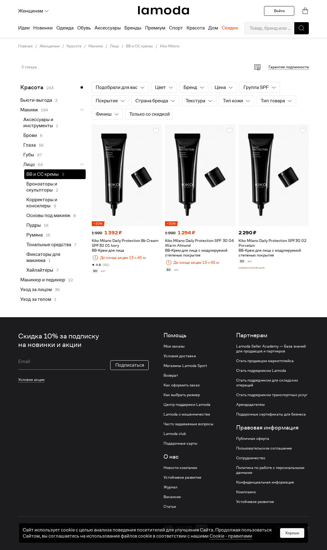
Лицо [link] (114, 46)
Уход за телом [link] (35, 299)
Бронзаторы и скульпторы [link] (41, 187)
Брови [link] (30, 135)
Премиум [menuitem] (155, 28)
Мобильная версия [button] (292, 527)
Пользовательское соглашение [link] (264, 448)
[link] (163, 10)
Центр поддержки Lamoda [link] (187, 404)
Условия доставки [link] (180, 356)
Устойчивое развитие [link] (182, 477)
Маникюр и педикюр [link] (42, 280)
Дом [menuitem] (213, 28)
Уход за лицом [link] (36, 290)
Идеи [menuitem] (24, 28)
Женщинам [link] (50, 46)
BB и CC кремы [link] (139, 46)
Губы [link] (28, 155)
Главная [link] (25, 46)
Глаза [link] (29, 145)
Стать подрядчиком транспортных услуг (271, 394)
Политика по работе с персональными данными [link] (270, 470)
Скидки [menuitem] (230, 28)
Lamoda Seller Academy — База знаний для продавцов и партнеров (271, 349)
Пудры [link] (33, 225)
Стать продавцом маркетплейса (265, 360)
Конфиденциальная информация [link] (265, 482)
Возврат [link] (171, 375)
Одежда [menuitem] (65, 28)
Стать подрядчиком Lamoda (261, 370)
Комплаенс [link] (246, 492)
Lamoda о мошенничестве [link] (187, 414)
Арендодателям (250, 404)
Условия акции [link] (31, 379)
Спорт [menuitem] (176, 28)
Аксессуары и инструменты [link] (38, 123)
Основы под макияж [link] (48, 215)
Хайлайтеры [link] (39, 270)
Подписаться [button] (129, 365)
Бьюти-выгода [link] (36, 100)
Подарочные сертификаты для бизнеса (271, 414)
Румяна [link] (34, 235)
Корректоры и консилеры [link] (41, 203)
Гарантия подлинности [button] (289, 67)
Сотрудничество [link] (250, 458)
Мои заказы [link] (174, 346)
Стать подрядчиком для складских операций (267, 383)
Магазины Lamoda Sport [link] (185, 365)
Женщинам (33, 11)
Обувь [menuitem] (84, 28)
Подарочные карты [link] (180, 443)
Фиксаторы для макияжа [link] (43, 257)
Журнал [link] (170, 487)
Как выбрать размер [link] (182, 394)
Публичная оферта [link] (252, 438)
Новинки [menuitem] (43, 28)
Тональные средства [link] (48, 245)
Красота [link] (74, 46)
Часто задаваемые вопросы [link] (188, 424)
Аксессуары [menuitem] (107, 28)
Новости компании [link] (180, 467)
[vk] (94, 528)
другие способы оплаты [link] (203, 537)
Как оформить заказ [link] (182, 385)
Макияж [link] (95, 46)
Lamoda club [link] (175, 433)
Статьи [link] (170, 506)
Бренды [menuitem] (132, 28)
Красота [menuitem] (196, 28)
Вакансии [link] (172, 496)
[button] (301, 28)
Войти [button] (279, 10)
